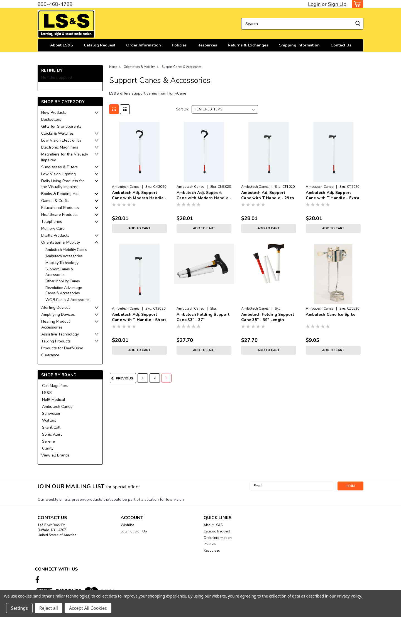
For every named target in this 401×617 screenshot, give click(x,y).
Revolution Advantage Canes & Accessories (63, 290)
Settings (19, 608)
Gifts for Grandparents (61, 126)
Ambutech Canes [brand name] (126, 186)
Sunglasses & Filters (59, 167)
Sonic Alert (52, 434)
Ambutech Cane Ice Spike (330, 314)
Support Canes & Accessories (59, 272)
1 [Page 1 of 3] (143, 378)
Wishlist (127, 525)
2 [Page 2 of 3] (155, 378)
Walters (49, 420)
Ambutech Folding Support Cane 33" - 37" (203, 317)
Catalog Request (99, 45)
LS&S (47, 392)
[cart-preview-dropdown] (356, 4)
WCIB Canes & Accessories (68, 299)
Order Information (143, 45)
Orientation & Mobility (60, 242)
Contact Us (341, 45)
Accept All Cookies (88, 608)
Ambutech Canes (57, 406)
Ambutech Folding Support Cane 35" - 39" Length (267, 317)
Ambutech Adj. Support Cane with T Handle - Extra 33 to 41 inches (332, 198)
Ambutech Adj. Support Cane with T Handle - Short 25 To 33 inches (139, 320)
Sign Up (337, 4)
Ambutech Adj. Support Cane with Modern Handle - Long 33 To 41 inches (139, 198)
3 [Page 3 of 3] (166, 378)
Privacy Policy (349, 596)
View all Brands (55, 455)
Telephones (51, 221)
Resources (207, 45)
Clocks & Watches (57, 133)
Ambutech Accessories (64, 256)
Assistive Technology (60, 334)
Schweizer (51, 413)
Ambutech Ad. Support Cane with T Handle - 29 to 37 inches (267, 198)
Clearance (50, 355)
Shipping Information (299, 45)
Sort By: (182, 109)
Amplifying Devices (58, 314)
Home (113, 67)
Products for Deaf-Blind (62, 348)
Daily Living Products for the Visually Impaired (62, 183)
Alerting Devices (55, 307)
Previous (121, 378)
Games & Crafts (55, 200)
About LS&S (61, 45)
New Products (53, 112)
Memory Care (53, 228)
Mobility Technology (62, 262)
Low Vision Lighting (58, 174)
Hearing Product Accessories (55, 324)
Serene (48, 441)
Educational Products (60, 207)
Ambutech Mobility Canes (66, 249)
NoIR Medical (53, 399)
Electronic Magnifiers (59, 147)
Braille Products (55, 235)
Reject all (48, 608)
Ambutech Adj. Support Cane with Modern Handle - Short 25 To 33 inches (204, 198)
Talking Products (56, 341)
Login (314, 4)
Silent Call (51, 427)
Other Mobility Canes (62, 281)
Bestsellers (51, 119)
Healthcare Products (59, 214)
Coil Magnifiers (55, 385)
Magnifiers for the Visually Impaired (64, 157)
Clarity (47, 448)
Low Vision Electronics (61, 140)
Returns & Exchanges (248, 45)
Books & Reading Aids (60, 193)
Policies (179, 45)
